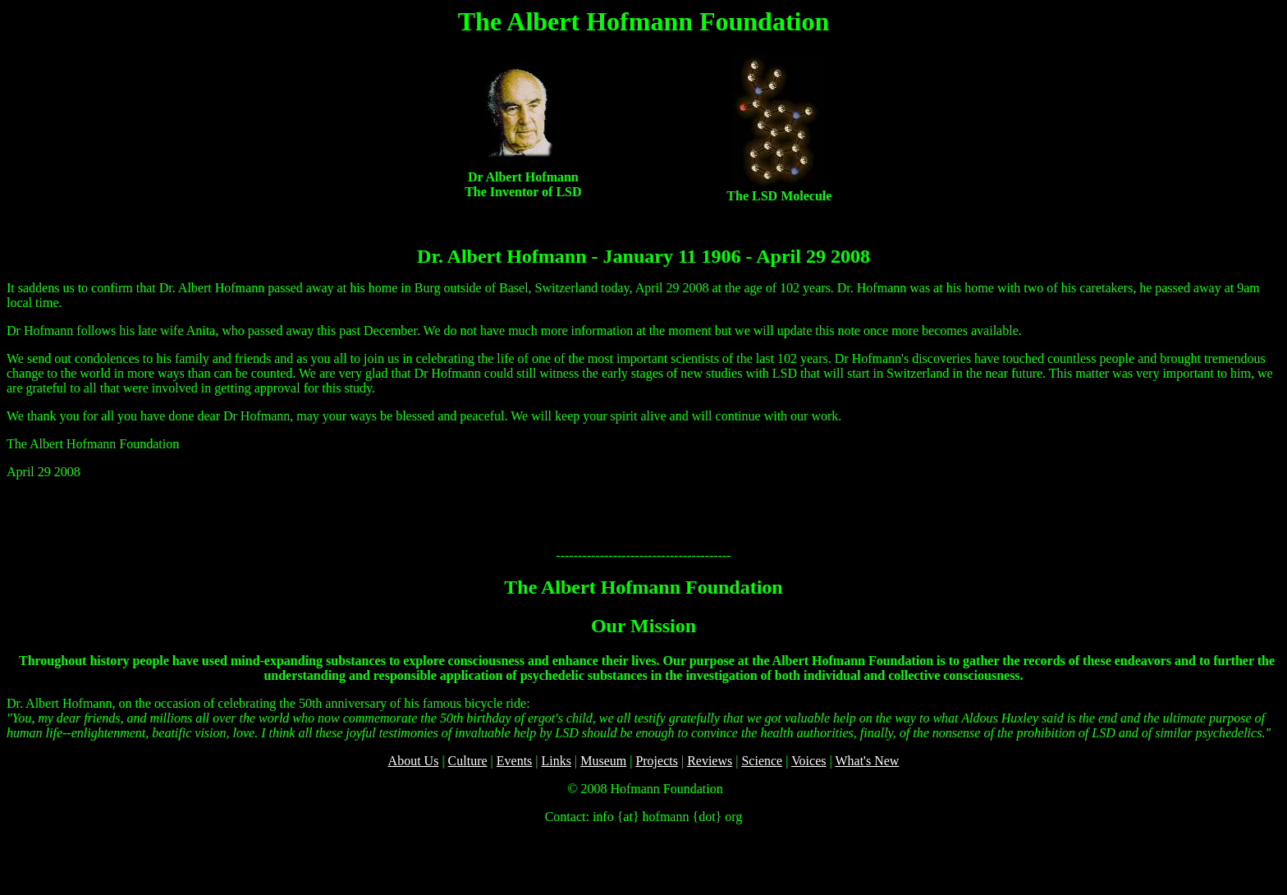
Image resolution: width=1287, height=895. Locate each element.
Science (761, 761)
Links (556, 761)
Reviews (709, 761)
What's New (867, 761)
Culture (468, 761)
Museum (603, 761)
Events (515, 761)
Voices (808, 761)
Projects (656, 761)
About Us (413, 761)
